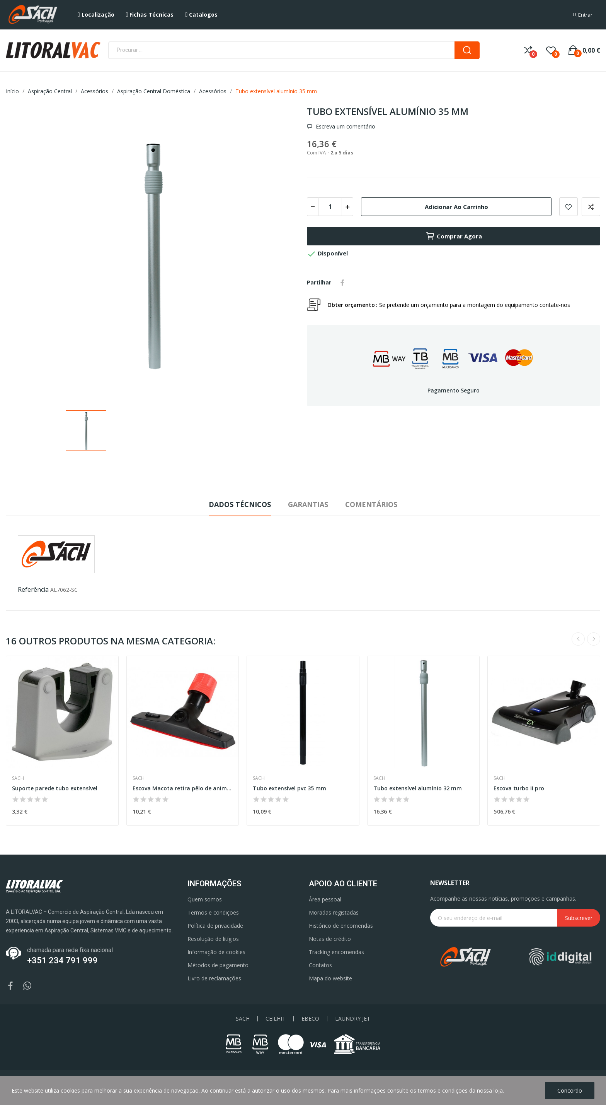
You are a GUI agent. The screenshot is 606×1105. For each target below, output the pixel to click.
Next (593, 639)
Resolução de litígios (213, 938)
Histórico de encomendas (341, 925)
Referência (33, 589)
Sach (18, 778)
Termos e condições (213, 912)
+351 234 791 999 (62, 960)
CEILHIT (276, 1018)
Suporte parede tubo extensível (54, 788)
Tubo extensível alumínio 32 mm (417, 788)
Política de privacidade (215, 925)
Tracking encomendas (336, 952)
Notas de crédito (330, 938)
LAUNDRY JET (352, 1018)
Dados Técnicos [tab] (240, 504)
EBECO (310, 1018)
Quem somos (204, 899)
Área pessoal (325, 899)
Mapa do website (330, 978)
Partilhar (342, 282)
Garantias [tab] (308, 504)
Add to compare (591, 207)
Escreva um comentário (344, 126)
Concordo (569, 1090)
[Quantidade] (330, 206)
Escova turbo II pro (519, 788)
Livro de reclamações (214, 978)
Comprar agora (454, 236)
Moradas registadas (334, 912)
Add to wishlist (568, 207)
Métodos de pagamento (218, 965)
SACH (243, 1018)
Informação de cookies (216, 952)
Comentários (371, 504)
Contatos (320, 965)
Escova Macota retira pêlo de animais (183, 788)
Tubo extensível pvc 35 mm (289, 788)
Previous (578, 639)
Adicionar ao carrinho (456, 207)
